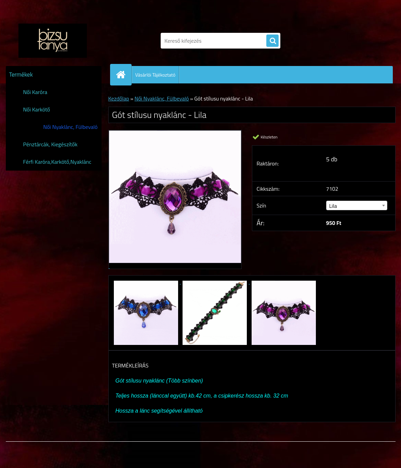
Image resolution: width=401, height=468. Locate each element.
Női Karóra (35, 92)
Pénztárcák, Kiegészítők (50, 144)
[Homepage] (124, 74)
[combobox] (356, 205)
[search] (272, 41)
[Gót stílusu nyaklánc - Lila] (146, 282)
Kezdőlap (118, 98)
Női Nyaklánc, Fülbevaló (70, 127)
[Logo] (53, 41)
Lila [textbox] (333, 206)
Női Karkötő (36, 109)
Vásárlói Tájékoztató (155, 74)
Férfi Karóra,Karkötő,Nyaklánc (57, 162)
